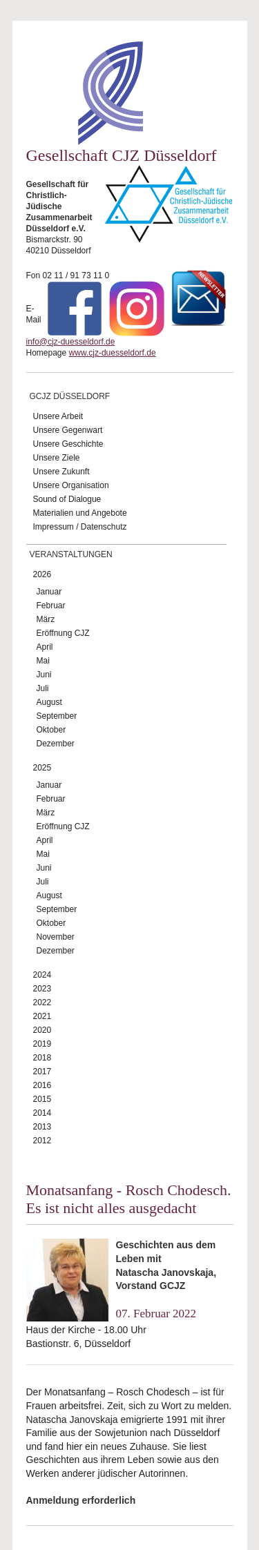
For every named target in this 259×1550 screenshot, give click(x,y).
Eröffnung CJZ (63, 633)
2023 (42, 989)
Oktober (51, 730)
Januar (49, 592)
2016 (42, 1085)
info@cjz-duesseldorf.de (70, 342)
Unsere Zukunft (61, 471)
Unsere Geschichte (68, 444)
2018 (42, 1058)
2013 (42, 1127)
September (57, 716)
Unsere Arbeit (58, 416)
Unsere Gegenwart (68, 430)
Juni (44, 674)
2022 (42, 1002)
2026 (42, 574)
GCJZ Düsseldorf (70, 396)
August (49, 702)
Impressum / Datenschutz (80, 527)
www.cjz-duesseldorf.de (112, 353)
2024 (42, 975)
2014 (42, 1113)
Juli (43, 688)
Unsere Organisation (71, 485)
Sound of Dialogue (67, 499)
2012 (42, 1140)
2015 (42, 1099)
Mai (43, 661)
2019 (42, 1044)
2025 (42, 768)
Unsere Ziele (56, 458)
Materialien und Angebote (80, 513)
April (45, 647)
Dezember (56, 743)
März (46, 619)
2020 (42, 1030)
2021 (42, 1016)
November (56, 937)
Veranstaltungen (71, 554)
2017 (42, 1071)
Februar (51, 605)
